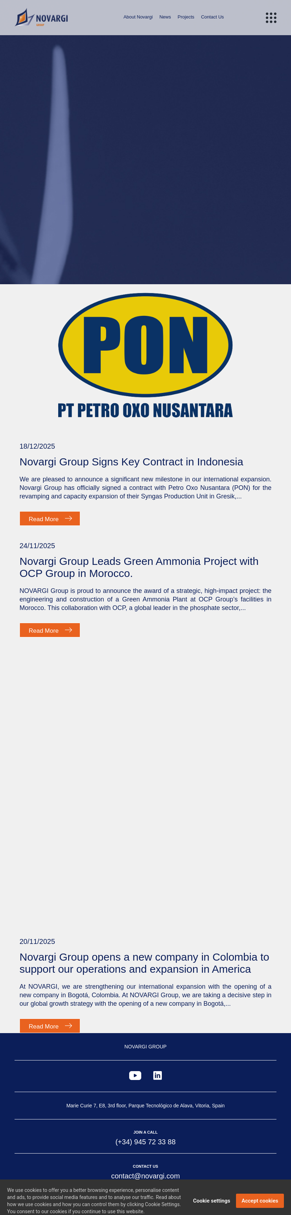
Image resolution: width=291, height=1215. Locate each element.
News (165, 17)
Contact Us (212, 17)
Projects (186, 17)
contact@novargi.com (145, 1176)
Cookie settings (211, 1206)
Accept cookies (260, 1206)
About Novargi (138, 17)
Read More (44, 519)
